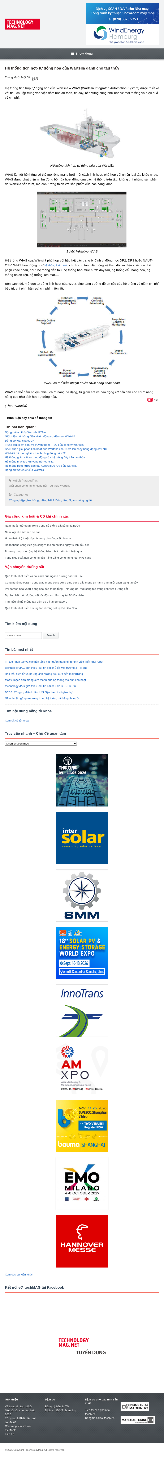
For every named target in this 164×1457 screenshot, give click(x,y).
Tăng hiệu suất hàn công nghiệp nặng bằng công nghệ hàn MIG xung (48, 557)
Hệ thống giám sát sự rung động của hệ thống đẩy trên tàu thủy (45, 457)
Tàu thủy (53, 485)
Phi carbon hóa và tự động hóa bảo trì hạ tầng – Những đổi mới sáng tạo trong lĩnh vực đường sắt (66, 588)
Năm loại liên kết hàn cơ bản (22, 532)
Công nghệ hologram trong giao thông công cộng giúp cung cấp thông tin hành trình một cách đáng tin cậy (71, 582)
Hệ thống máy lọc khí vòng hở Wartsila (29, 461)
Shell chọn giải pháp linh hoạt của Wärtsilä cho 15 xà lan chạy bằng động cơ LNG (56, 449)
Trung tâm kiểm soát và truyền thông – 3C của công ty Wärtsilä (44, 444)
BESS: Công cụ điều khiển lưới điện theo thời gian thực (39, 692)
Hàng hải (41, 485)
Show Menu (82, 53)
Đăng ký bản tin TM (57, 1406)
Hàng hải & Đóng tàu (54, 500)
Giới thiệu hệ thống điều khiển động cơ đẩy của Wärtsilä (40, 436)
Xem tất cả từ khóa (17, 720)
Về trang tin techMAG (18, 1406)
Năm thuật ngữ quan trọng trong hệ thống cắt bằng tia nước (42, 525)
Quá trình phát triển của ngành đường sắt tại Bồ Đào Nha (41, 608)
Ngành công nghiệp (81, 500)
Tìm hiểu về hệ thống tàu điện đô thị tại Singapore (36, 601)
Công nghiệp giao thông (24, 500)
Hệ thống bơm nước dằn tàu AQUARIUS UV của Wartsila (41, 465)
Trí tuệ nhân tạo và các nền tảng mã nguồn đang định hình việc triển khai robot (54, 661)
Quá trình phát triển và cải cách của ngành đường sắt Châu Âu (44, 576)
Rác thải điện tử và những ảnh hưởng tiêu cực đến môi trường (44, 673)
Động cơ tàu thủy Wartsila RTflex (25, 432)
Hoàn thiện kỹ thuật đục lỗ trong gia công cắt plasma (38, 538)
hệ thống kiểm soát (56, 265)
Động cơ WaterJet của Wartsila (24, 469)
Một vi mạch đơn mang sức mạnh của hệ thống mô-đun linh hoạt (45, 679)
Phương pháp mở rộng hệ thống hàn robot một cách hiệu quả (43, 551)
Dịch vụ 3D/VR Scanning (60, 1410)
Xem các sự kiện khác (19, 1274)
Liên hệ (9, 1434)
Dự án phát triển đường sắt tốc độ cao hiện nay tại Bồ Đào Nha (44, 595)
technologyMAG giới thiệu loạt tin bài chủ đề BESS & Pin (40, 686)
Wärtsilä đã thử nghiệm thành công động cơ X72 (35, 453)
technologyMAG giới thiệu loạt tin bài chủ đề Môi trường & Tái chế (46, 667)
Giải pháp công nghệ (22, 485)
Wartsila (65, 485)
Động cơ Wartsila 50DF (19, 440)
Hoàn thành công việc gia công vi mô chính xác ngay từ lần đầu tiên (47, 544)
